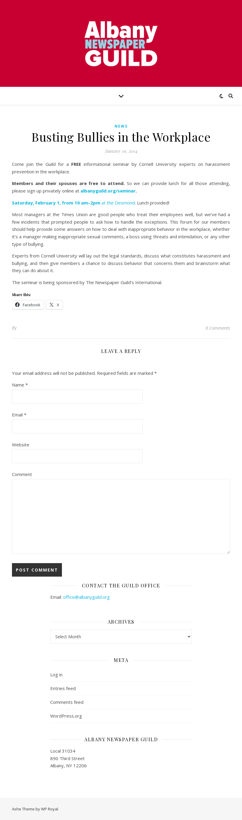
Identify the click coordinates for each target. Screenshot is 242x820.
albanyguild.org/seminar (108, 191)
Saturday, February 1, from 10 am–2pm (56, 203)
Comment (22, 474)
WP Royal (49, 809)
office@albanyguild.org (86, 597)
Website (20, 445)
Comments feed (66, 702)
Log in (56, 674)
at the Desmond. (118, 203)
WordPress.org (66, 716)
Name (20, 385)
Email (19, 415)
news (121, 126)
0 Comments (218, 328)
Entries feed (63, 688)
